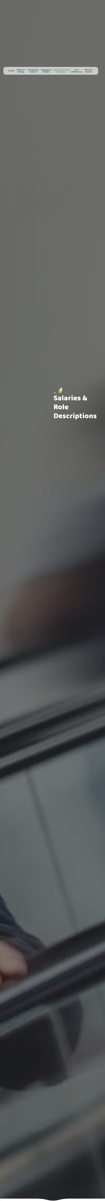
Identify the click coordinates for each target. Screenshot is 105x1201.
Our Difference (76, 71)
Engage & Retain (46, 71)
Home (11, 71)
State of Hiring (21, 71)
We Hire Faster (89, 71)
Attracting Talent (33, 71)
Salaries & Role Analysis (61, 71)
